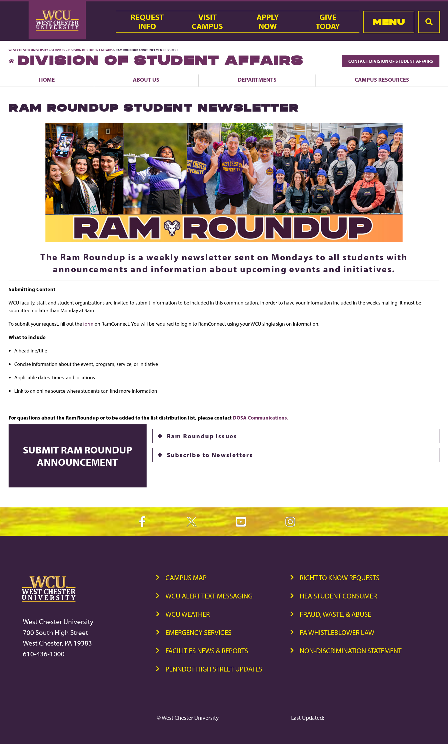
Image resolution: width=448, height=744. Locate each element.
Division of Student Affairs (90, 50)
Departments (257, 79)
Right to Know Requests (339, 577)
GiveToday (328, 22)
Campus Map (186, 577)
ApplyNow (268, 22)
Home (47, 79)
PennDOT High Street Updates (213, 668)
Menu (389, 22)
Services (58, 50)
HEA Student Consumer (338, 595)
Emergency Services (198, 632)
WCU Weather (187, 614)
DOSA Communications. (260, 417)
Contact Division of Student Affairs (390, 61)
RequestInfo (147, 22)
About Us (146, 79)
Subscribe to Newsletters (210, 455)
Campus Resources (382, 79)
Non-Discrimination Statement (350, 650)
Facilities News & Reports (206, 650)
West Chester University (28, 50)
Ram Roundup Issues (202, 436)
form (88, 323)
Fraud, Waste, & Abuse (335, 614)
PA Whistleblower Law (337, 632)
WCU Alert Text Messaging (209, 595)
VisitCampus (207, 22)
